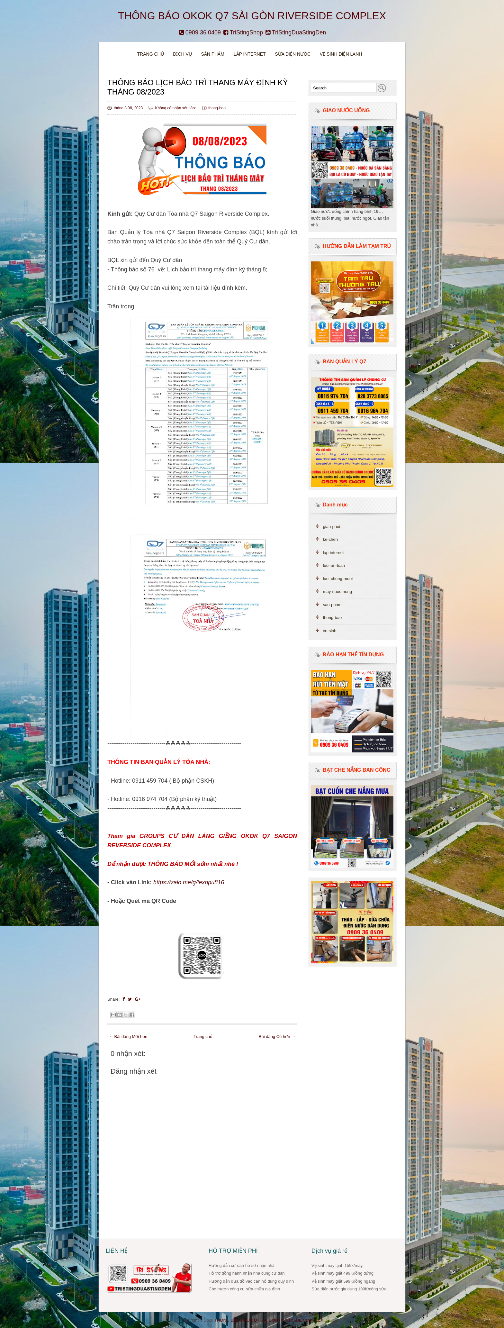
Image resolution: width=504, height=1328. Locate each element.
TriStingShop (243, 32)
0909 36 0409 (200, 32)
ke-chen (330, 539)
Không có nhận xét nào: (176, 108)
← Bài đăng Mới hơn (128, 1036)
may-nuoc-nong (337, 591)
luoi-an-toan (334, 565)
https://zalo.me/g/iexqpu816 (188, 882)
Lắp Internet (250, 54)
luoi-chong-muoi (338, 578)
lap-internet (333, 552)
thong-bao (217, 108)
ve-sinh (330, 630)
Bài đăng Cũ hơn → (277, 1036)
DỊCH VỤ (182, 54)
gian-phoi (331, 526)
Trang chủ (150, 54)
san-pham (332, 604)
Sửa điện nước (292, 54)
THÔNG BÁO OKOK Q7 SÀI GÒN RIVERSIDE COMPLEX (252, 16)
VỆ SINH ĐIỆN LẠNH (341, 54)
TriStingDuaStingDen (296, 32)
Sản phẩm (213, 54)
